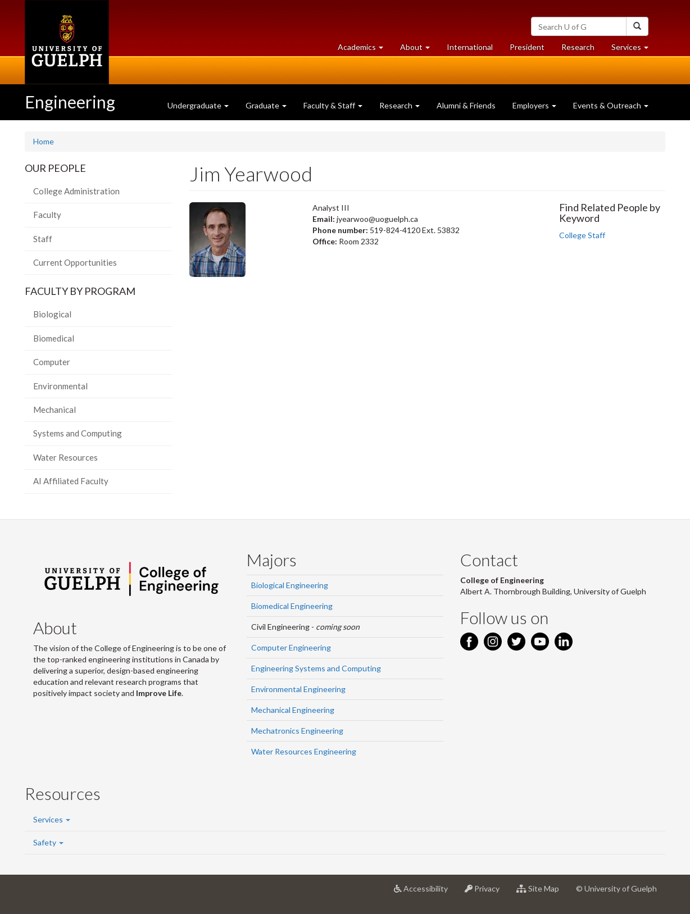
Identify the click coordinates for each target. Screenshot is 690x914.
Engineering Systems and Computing (316, 668)
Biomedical (53, 338)
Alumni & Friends (466, 105)
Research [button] (399, 105)
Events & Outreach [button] (610, 105)
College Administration (76, 191)
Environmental (60, 386)
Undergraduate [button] (198, 105)
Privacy (486, 893)
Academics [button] (365, 49)
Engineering (70, 102)
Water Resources (65, 457)
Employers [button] (534, 105)
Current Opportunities (75, 262)
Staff (42, 239)
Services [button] (634, 49)
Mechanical (54, 409)
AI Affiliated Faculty (70, 481)
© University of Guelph (616, 888)
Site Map (542, 893)
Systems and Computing (77, 433)
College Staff (582, 235)
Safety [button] (48, 842)
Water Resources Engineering (303, 751)
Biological (52, 314)
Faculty (47, 215)
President (527, 47)
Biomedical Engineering (292, 606)
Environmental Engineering (298, 689)
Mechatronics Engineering (297, 730)
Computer (51, 362)
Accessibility (425, 893)
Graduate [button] (266, 105)
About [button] (419, 49)
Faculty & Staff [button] (332, 105)
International (470, 47)
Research (582, 49)
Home (43, 141)
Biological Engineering (289, 585)
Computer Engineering (291, 647)
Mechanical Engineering (292, 710)
